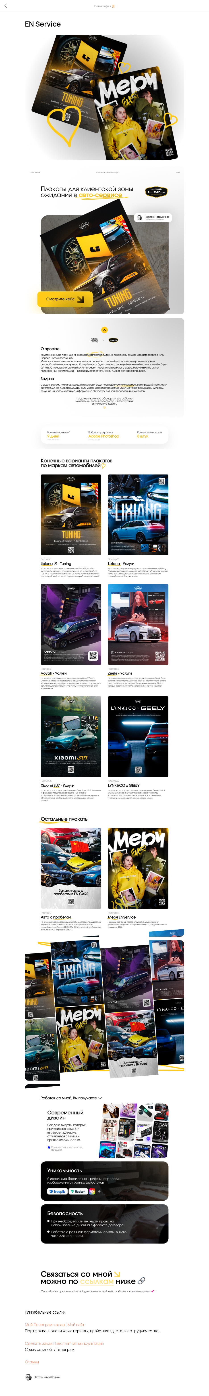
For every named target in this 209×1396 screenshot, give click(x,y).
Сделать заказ (47, 1218)
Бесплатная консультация (88, 1218)
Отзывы (40, 1237)
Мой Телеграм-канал (53, 1200)
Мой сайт (84, 1200)
